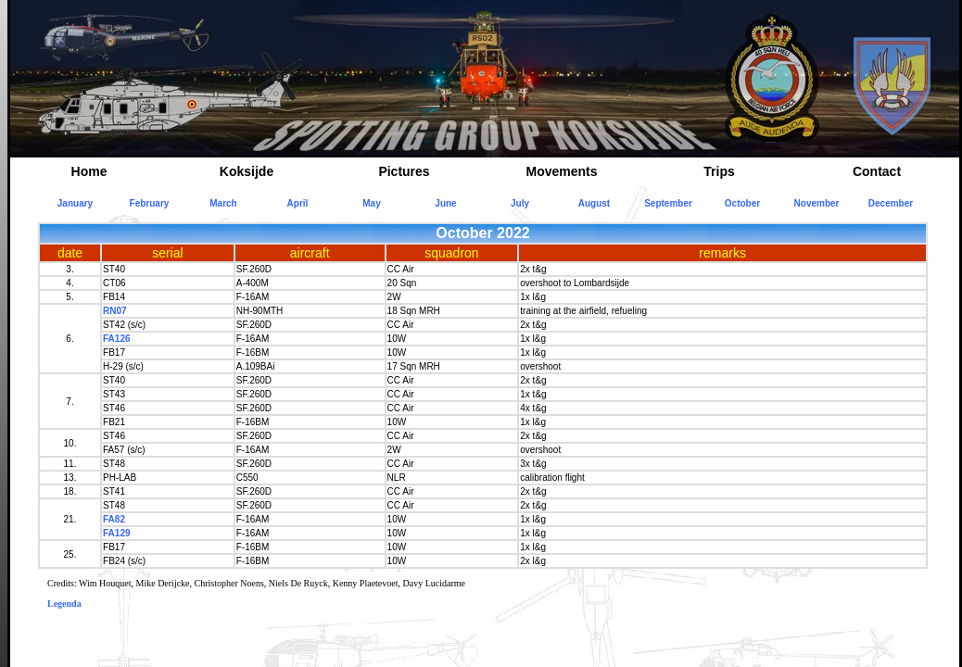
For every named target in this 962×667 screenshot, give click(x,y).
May (371, 203)
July (520, 203)
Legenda (64, 603)
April (298, 203)
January (75, 203)
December (890, 203)
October (742, 203)
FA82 (114, 519)
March (222, 203)
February (150, 203)
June (445, 203)
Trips (718, 171)
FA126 (116, 339)
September (668, 203)
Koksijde (246, 171)
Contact (877, 171)
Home (89, 171)
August (594, 203)
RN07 (115, 311)
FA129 (116, 533)
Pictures (403, 171)
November (817, 203)
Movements (561, 171)
